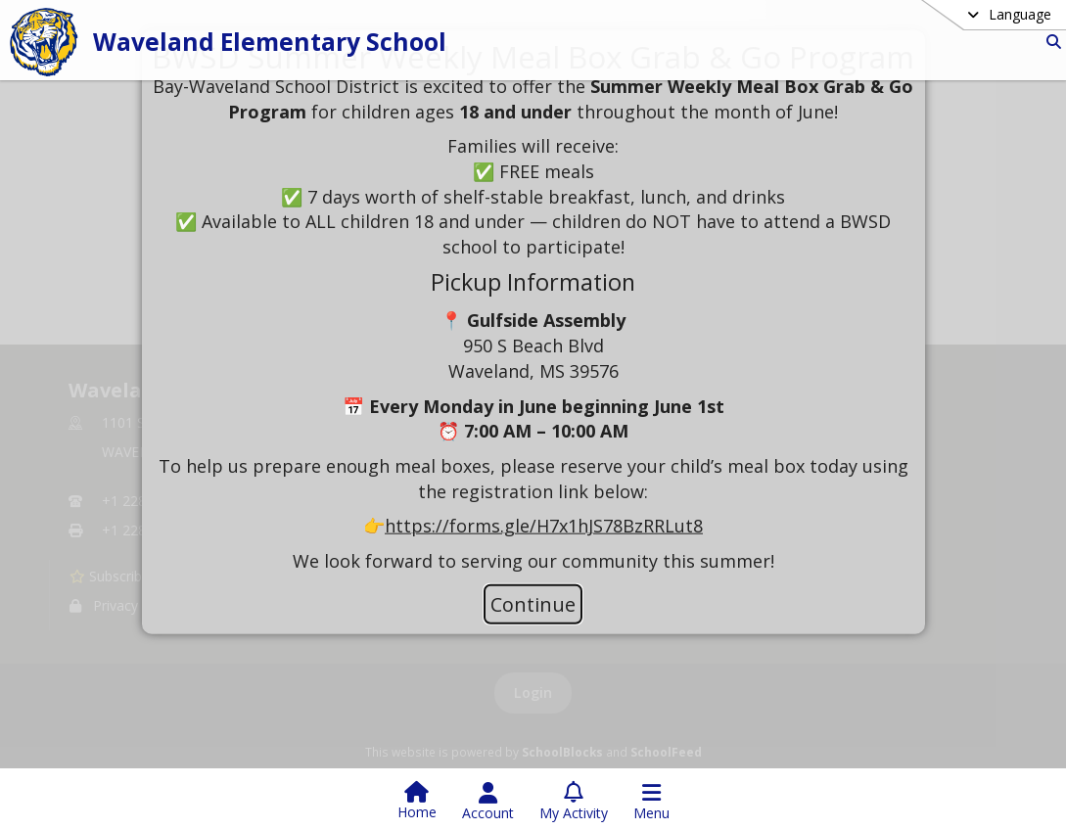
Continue (533, 604)
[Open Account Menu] (488, 801)
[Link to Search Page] (1050, 41)
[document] (533, 307)
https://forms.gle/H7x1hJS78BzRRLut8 (544, 525)
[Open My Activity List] (573, 801)
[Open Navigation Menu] (651, 801)
